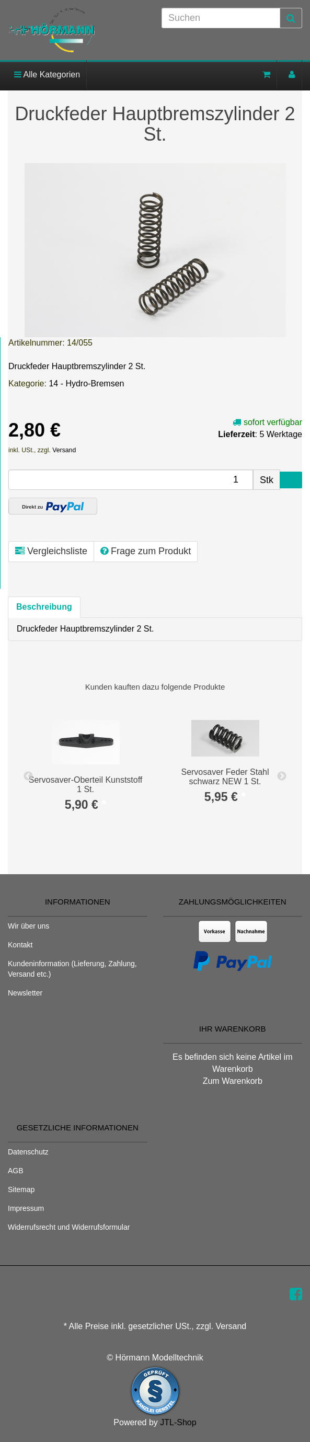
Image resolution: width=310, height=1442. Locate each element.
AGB (16, 1170)
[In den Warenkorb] (291, 480)
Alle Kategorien (47, 74)
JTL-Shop (178, 1422)
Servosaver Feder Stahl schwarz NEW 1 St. (225, 777)
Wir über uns (28, 926)
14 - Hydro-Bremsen (86, 383)
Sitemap (21, 1189)
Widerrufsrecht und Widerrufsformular (69, 1227)
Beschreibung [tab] (44, 606)
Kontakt (20, 945)
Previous (28, 776)
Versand (64, 450)
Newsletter (25, 993)
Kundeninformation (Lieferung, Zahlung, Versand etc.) (72, 968)
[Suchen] (221, 18)
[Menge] (130, 480)
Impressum (26, 1208)
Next (281, 776)
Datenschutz (28, 1152)
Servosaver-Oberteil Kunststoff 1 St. (86, 784)
